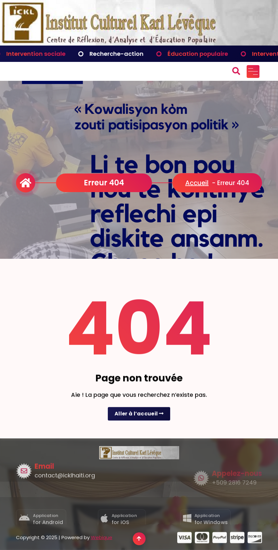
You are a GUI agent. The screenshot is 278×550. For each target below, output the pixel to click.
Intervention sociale (39, 54)
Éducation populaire (201, 54)
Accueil (197, 182)
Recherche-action (120, 54)
